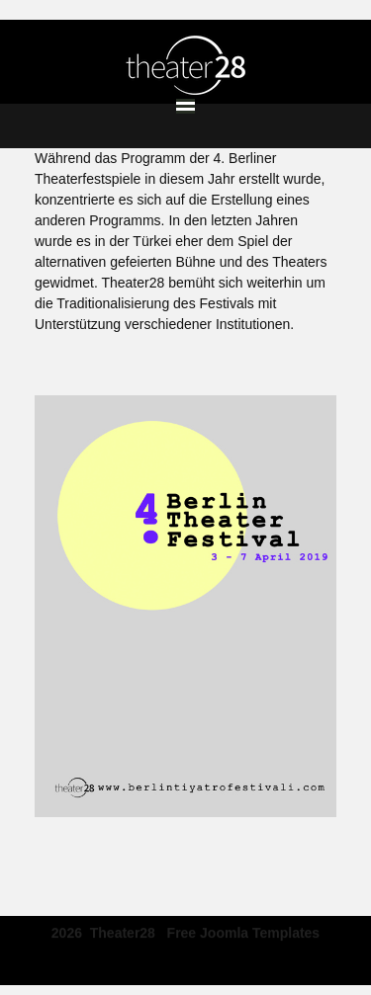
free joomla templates (244, 931)
